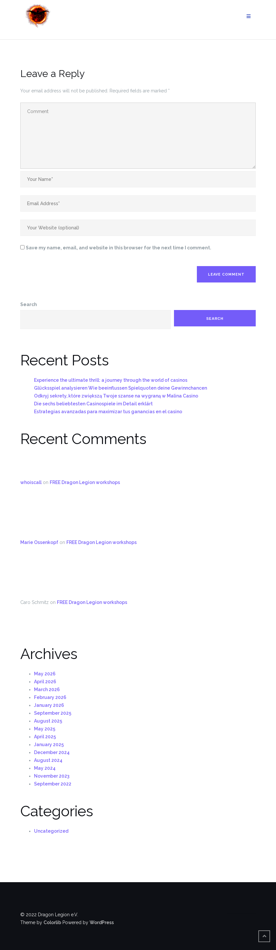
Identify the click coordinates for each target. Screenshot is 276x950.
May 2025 (44, 728)
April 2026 (45, 681)
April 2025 (45, 736)
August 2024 (48, 760)
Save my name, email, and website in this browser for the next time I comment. (118, 247)
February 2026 (50, 697)
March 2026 (47, 689)
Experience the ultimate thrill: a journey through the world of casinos (110, 380)
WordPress (102, 922)
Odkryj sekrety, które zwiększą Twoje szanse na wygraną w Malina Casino (116, 395)
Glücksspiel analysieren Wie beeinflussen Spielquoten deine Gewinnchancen (120, 388)
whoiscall (31, 482)
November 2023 (51, 776)
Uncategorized (51, 831)
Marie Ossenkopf (39, 542)
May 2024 (45, 768)
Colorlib (52, 922)
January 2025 (49, 744)
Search (28, 304)
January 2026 (49, 705)
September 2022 (52, 783)
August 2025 (48, 721)
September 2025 (52, 713)
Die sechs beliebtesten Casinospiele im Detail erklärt (93, 403)
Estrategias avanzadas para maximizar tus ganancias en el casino (108, 411)
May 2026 (45, 673)
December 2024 (52, 752)
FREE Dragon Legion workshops (85, 482)
